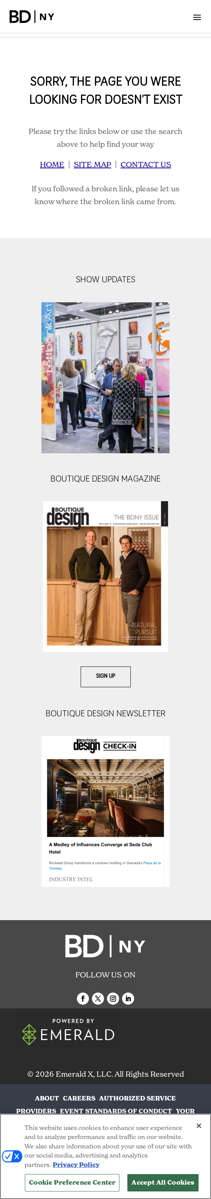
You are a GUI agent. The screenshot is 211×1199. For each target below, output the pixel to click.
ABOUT (47, 1098)
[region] (105, 1156)
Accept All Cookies (162, 1183)
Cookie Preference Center (72, 1183)
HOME (52, 164)
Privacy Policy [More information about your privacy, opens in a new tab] (76, 1165)
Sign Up (105, 676)
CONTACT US (146, 164)
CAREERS (79, 1098)
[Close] (199, 1125)
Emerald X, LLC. (84, 1074)
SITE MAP (92, 164)
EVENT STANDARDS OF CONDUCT (116, 1111)
